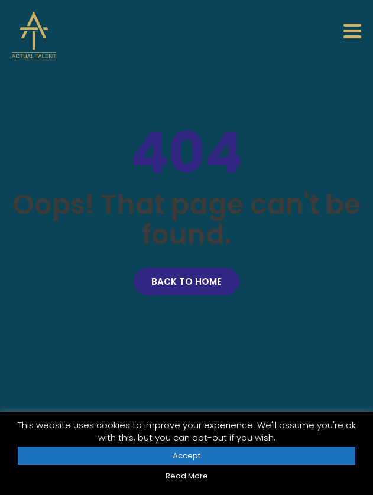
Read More (187, 476)
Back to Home (186, 281)
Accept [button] (186, 455)
